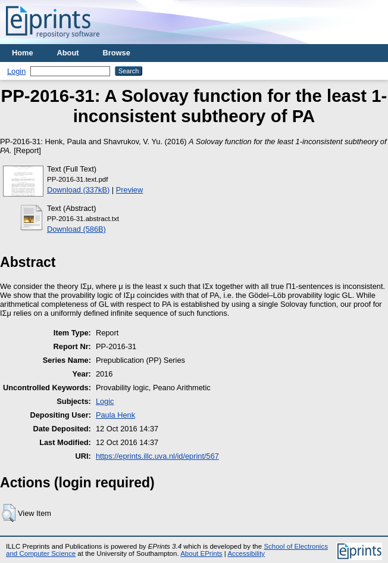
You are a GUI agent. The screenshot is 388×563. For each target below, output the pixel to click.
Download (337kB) (78, 189)
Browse (116, 52)
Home (22, 52)
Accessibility (246, 553)
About (68, 52)
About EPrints (201, 553)
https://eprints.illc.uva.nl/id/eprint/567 (157, 456)
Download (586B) (76, 229)
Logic (105, 401)
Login (16, 71)
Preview (129, 189)
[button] (8, 513)
